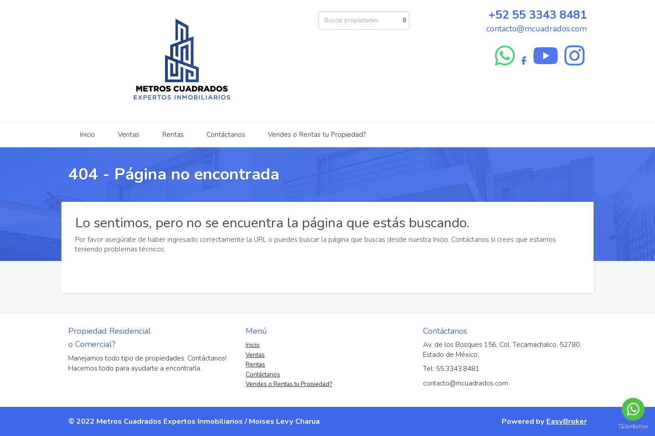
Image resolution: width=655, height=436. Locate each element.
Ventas (128, 134)
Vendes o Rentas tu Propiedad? (317, 134)
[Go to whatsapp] (633, 409)
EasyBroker (566, 421)
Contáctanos (226, 134)
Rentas (173, 134)
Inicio (87, 134)
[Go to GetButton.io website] (633, 427)
